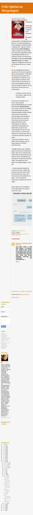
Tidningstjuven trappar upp (7, 483)
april (5, 473)
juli (4, 469)
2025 (4, 446)
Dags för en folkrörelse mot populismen (4, 336)
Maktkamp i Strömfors (3, 348)
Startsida (22, 291)
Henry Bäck (6, 362)
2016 (4, 458)
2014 (4, 461)
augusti (5, 468)
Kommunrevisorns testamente (5, 343)
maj (5, 471)
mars (5, 474)
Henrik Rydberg (18, 234)
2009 (4, 510)
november (6, 464)
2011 (4, 507)
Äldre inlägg (29, 291)
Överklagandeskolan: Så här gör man (6, 339)
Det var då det (4, 346)
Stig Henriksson (25, 234)
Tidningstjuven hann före (7, 478)
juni (5, 470)
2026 (4, 444)
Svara (17, 261)
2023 (4, 449)
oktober (5, 465)
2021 (4, 451)
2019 (4, 454)
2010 (4, 508)
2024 (4, 447)
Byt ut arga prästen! (6, 493)
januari (5, 503)
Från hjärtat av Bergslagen (12, 8)
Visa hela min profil (5, 417)
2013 (4, 504)
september (6, 466)
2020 (4, 453)
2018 (4, 456)
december (6, 462)
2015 (4, 460)
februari (5, 475)
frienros (18, 243)
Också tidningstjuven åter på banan (7, 496)
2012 (4, 506)
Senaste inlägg (15, 291)
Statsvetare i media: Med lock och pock (7, 480)
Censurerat (3, 344)
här (14, 66)
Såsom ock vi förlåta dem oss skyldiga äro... (7, 487)
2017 (4, 457)
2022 (4, 450)
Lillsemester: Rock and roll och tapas (7, 490)
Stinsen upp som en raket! (7, 501)
